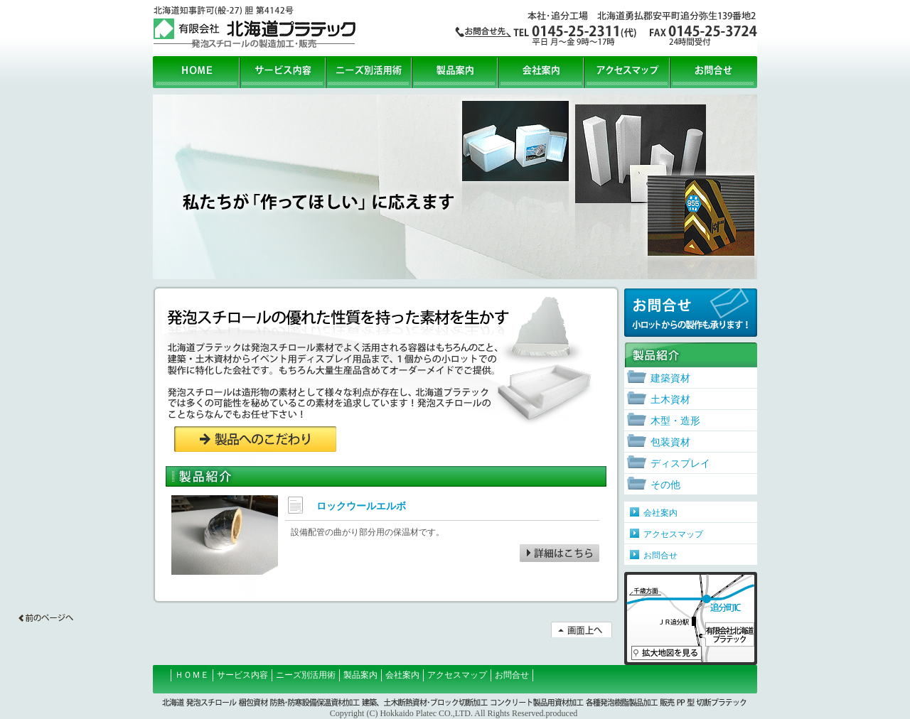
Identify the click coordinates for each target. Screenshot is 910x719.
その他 (665, 485)
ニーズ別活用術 (369, 72)
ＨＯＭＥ (192, 675)
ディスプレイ (680, 463)
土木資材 (670, 399)
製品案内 (455, 72)
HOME (196, 72)
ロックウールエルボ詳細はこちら (559, 553)
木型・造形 (675, 421)
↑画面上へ (581, 629)
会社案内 (541, 72)
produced (562, 713)
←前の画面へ (45, 618)
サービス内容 (283, 72)
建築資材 (670, 378)
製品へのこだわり (255, 439)
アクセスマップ (627, 72)
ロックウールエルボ (361, 506)
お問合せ (713, 72)
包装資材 (670, 442)
